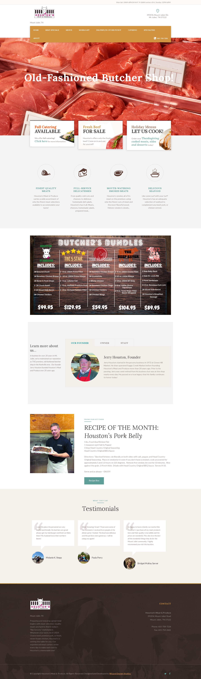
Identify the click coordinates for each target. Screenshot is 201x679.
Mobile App (84, 30)
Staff (124, 343)
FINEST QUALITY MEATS (46, 189)
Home (36, 30)
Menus (69, 30)
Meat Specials (52, 30)
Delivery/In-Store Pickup (108, 30)
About (36, 38)
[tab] (79, 342)
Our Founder (80, 343)
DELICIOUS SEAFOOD (155, 189)
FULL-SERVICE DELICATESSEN (82, 189)
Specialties (149, 30)
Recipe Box (94, 480)
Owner (104, 343)
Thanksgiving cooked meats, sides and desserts (145, 141)
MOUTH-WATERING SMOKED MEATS (119, 189)
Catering (132, 30)
